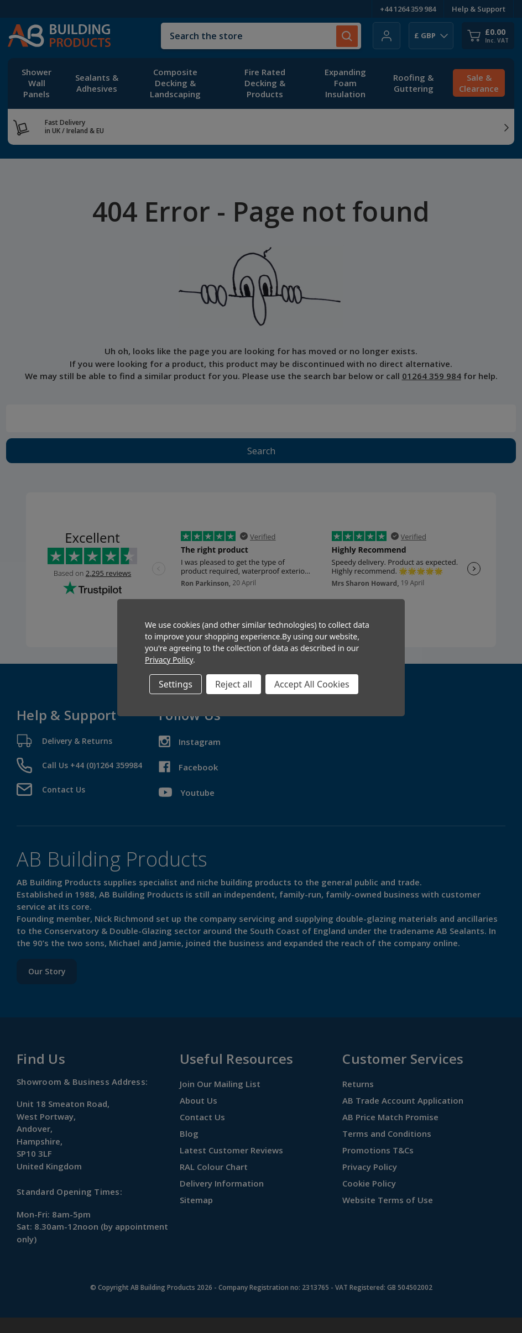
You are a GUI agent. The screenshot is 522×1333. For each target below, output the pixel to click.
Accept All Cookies (311, 684)
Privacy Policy (169, 659)
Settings (175, 684)
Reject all (233, 684)
